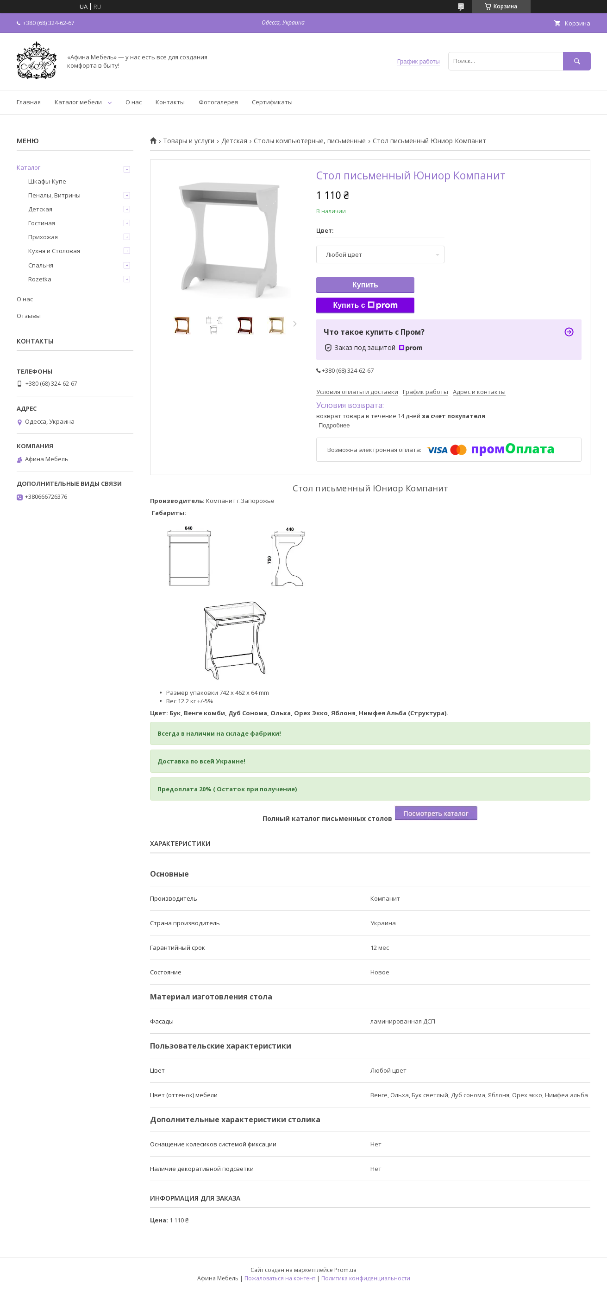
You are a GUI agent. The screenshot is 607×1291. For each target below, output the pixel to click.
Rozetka (39, 279)
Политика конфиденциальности (365, 1278)
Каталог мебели (78, 102)
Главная (29, 102)
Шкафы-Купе (47, 181)
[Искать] (577, 61)
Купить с (365, 305)
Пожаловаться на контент (279, 1278)
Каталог (28, 167)
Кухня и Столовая (54, 251)
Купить (365, 285)
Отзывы (29, 316)
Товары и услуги (188, 141)
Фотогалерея (218, 102)
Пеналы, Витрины (54, 195)
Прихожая (43, 237)
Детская (234, 141)
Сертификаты (272, 102)
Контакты (170, 102)
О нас (133, 102)
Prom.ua (345, 1270)
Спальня (40, 265)
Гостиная (41, 223)
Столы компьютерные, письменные (310, 141)
